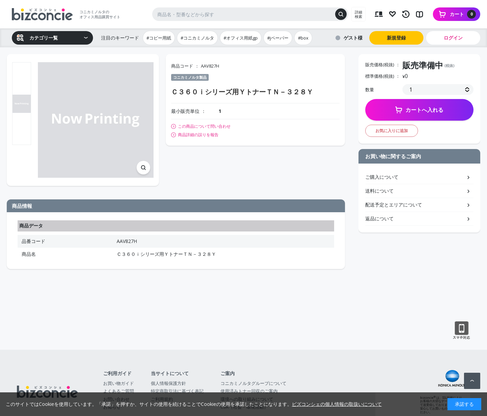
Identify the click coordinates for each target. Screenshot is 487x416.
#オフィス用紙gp (241, 38)
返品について (379, 218)
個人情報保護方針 (168, 383)
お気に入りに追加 (391, 130)
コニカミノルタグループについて (253, 383)
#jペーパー (277, 38)
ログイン (453, 37)
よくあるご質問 (118, 391)
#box (303, 38)
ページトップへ (472, 381)
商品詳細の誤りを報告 (198, 135)
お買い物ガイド (118, 383)
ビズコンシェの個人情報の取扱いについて (337, 404)
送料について (379, 191)
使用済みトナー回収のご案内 (249, 391)
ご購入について (381, 177)
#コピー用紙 (158, 38)
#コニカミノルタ (197, 38)
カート (463, 14)
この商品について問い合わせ (204, 126)
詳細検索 (358, 14)
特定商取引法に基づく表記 (177, 391)
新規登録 (396, 37)
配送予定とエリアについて (393, 204)
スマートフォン (461, 330)
